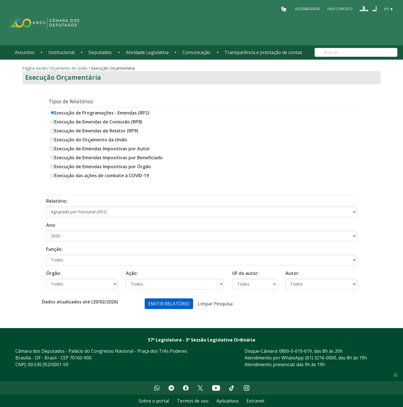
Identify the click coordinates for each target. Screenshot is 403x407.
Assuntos (24, 52)
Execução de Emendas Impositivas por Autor (102, 149)
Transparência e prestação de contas (263, 52)
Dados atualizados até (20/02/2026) (80, 302)
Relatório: (56, 201)
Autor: (292, 273)
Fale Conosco (340, 8)
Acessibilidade (307, 8)
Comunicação (196, 52)
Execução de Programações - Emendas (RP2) (101, 113)
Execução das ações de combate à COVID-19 (101, 175)
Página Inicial (34, 68)
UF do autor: (245, 273)
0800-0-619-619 (295, 351)
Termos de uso (192, 401)
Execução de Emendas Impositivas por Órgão (102, 166)
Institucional (61, 52)
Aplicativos (227, 401)
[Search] (356, 52)
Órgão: (53, 273)
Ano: (51, 225)
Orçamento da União (69, 68)
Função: (54, 249)
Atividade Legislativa (147, 52)
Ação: (132, 273)
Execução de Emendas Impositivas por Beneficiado (108, 158)
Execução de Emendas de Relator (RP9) (96, 131)
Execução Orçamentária (63, 77)
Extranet (255, 401)
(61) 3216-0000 (320, 358)
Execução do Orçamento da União (90, 140)
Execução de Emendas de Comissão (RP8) (98, 122)
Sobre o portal (154, 401)
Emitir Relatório (168, 304)
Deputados (100, 52)
